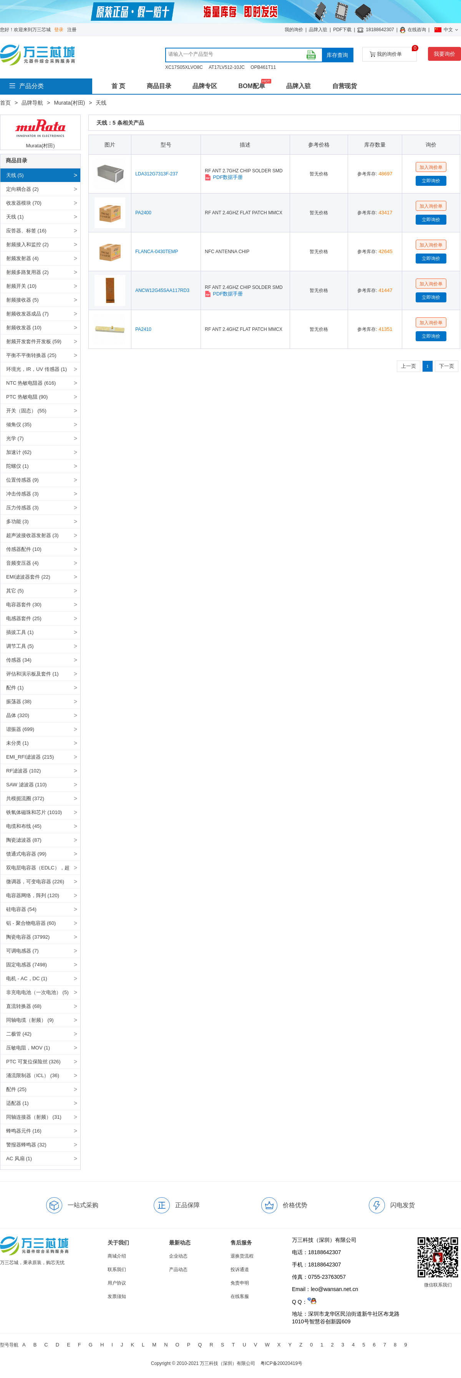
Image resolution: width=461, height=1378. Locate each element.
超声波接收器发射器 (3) (32, 535)
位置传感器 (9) (22, 480)
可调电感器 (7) (22, 951)
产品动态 (178, 1269)
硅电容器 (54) (21, 909)
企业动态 (178, 1256)
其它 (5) (15, 591)
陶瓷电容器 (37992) (28, 937)
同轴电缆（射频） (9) (30, 1020)
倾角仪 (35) (19, 424)
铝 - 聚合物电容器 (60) (31, 923)
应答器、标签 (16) (26, 231)
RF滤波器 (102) (23, 771)
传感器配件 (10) (23, 549)
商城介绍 (117, 1256)
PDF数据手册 (224, 177)
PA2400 (143, 212)
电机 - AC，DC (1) (26, 978)
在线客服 (239, 1296)
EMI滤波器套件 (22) (28, 577)
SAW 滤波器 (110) (26, 784)
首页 (5, 103)
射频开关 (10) (21, 286)
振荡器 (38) (19, 701)
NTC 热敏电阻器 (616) (31, 383)
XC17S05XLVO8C (184, 67)
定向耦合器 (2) (22, 189)
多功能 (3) (17, 521)
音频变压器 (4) (22, 563)
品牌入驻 (318, 29)
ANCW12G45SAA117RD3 (162, 290)
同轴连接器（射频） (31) (33, 1117)
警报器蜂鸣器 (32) (26, 1145)
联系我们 (117, 1269)
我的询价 (294, 29)
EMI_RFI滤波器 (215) (30, 757)
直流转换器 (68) (23, 1006)
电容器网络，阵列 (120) (32, 895)
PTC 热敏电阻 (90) (27, 397)
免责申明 (239, 1283)
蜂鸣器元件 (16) (23, 1131)
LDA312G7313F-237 (156, 174)
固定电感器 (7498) (26, 965)
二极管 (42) (19, 1034)
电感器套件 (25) (23, 618)
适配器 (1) (17, 1103)
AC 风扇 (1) (19, 1158)
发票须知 (117, 1296)
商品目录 (159, 86)
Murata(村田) (69, 103)
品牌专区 (204, 86)
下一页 (446, 366)
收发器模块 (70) (23, 203)
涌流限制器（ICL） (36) (32, 1075)
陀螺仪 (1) (17, 466)
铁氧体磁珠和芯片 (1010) (34, 812)
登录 (58, 29)
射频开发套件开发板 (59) (33, 341)
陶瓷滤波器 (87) (23, 840)
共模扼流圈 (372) (25, 798)
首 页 (118, 86)
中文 (446, 29)
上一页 (408, 366)
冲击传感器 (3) (22, 494)
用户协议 (117, 1283)
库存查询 (337, 55)
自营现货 (344, 86)
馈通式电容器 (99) (26, 854)
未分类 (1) (17, 743)
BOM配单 (251, 86)
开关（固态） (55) (26, 411)
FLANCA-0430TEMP (156, 251)
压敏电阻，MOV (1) (28, 1048)
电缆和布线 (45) (23, 826)
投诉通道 (239, 1269)
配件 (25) (16, 1089)
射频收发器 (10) (23, 327)
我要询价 (444, 54)
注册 (71, 29)
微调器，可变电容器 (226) (35, 881)
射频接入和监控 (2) (27, 244)
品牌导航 (32, 103)
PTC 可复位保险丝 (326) (33, 1061)
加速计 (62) (19, 452)
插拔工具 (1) (20, 632)
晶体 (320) (17, 715)
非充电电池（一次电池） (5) (37, 992)
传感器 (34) (19, 660)
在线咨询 (417, 29)
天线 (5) (15, 175)
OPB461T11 (263, 67)
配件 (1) (15, 688)
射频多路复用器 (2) (27, 272)
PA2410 (143, 329)
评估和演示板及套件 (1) (32, 674)
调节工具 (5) (20, 646)
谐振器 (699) (20, 729)
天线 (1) (15, 217)
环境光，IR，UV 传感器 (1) (36, 369)
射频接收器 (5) (22, 300)
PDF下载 (342, 29)
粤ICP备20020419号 (281, 1363)
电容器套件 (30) (23, 604)
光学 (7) (15, 438)
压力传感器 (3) (22, 507)
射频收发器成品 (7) (27, 314)
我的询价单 (393, 52)
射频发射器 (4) (22, 258)
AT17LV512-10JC (227, 67)
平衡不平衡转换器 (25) (31, 355)
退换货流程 (242, 1256)
